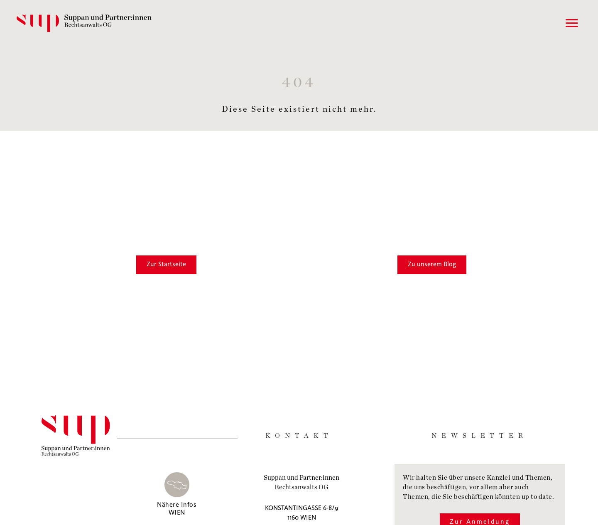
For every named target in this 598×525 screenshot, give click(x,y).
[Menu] (571, 23)
